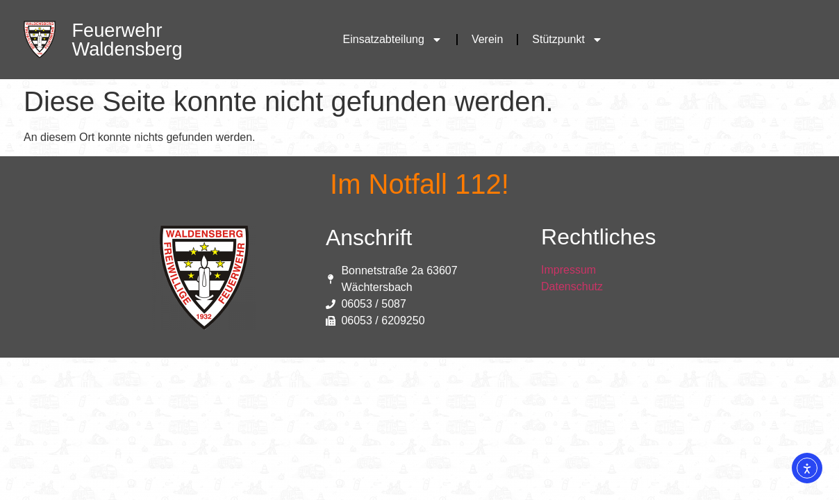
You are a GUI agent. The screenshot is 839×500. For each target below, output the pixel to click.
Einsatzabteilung (392, 39)
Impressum (568, 270)
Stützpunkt (567, 39)
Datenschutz (572, 286)
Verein (487, 39)
